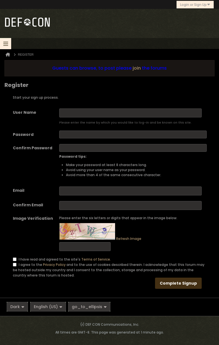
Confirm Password (32, 148)
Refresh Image (128, 238)
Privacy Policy (54, 264)
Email (18, 190)
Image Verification (33, 218)
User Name (24, 112)
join (137, 68)
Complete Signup (178, 283)
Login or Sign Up (195, 4)
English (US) (48, 306)
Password (23, 134)
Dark (17, 306)
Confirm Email (28, 205)
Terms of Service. (96, 259)
